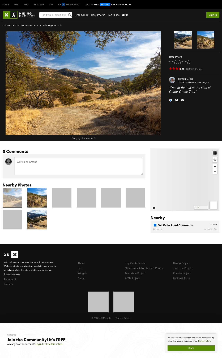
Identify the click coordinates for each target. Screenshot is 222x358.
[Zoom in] (214, 166)
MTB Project (132, 278)
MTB (16, 4)
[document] (191, 343)
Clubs (81, 278)
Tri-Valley (19, 25)
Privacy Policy (204, 341)
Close (191, 347)
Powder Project (182, 273)
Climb (6, 4)
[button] (170, 100)
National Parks (181, 278)
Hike (26, 4)
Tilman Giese (185, 78)
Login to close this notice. (49, 344)
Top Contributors (135, 263)
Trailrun (39, 4)
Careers (8, 284)
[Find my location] (214, 159)
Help (80, 268)
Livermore (31, 25)
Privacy (127, 318)
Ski (51, 4)
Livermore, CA (202, 82)
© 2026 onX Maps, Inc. (102, 318)
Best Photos (98, 14)
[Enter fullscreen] (214, 153)
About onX (10, 279)
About (81, 263)
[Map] (185, 180)
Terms (118, 318)
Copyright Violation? (83, 138)
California (7, 25)
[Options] (213, 205)
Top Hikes (113, 14)
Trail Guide (81, 14)
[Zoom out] (214, 171)
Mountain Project (135, 273)
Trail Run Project (182, 268)
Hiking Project (181, 263)
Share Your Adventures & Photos (144, 268)
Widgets (82, 273)
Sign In (213, 14)
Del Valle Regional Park (50, 25)
